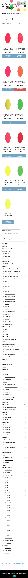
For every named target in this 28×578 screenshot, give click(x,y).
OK (14, 575)
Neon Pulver (8, 256)
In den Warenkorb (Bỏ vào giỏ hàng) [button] (8, 56)
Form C (8, 492)
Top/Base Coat (8, 419)
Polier (6, 334)
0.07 (9, 500)
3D (7, 477)
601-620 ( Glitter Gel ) (10, 311)
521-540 (7, 306)
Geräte (4, 359)
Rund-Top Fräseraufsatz (10, 354)
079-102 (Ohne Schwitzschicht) (12, 279)
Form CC (9, 502)
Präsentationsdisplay (8, 452)
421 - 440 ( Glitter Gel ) (10, 296)
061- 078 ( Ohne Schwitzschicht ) (12, 276)
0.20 (9, 515)
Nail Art (5, 382)
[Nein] (26, 574)
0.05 (9, 497)
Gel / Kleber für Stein (10, 263)
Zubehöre (5, 545)
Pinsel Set (7, 432)
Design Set (7, 392)
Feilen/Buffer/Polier (7, 326)
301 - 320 (7, 281)
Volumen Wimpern (9, 475)
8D (7, 490)
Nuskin (5, 437)
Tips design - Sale (9, 460)
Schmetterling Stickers (10, 407)
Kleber (6, 374)
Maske (4, 367)
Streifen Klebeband (9, 399)
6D (7, 485)
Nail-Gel (5, 412)
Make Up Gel (8, 417)
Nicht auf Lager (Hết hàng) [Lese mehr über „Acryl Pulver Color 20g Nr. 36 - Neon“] (20, 89)
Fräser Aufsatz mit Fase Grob (12, 349)
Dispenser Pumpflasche (10, 339)
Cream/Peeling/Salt (11, 447)
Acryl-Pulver (6, 243)
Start (4, 13)
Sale (4, 455)
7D (7, 487)
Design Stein (6, 261)
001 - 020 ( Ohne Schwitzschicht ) (12, 269)
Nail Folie (5, 402)
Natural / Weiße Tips (10, 377)
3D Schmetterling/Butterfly (11, 387)
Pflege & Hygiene (7, 440)
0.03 (9, 495)
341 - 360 (7, 286)
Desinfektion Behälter (10, 442)
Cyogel (4, 258)
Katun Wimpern (8, 470)
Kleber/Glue (7, 472)
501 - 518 (7, 304)
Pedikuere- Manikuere (10, 445)
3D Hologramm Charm (10, 384)
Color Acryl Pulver (11, 13)
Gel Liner (7, 319)
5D (7, 482)
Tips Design (8, 379)
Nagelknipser (8, 550)
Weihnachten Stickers (10, 409)
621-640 (7, 314)
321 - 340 (7, 284)
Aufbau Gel (7, 414)
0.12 (9, 510)
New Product (6, 435)
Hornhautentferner (11, 450)
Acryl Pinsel (7, 424)
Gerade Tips (8, 372)
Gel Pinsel (7, 429)
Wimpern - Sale (8, 462)
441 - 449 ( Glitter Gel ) (10, 299)
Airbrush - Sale (8, 457)
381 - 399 (7, 291)
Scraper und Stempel (10, 397)
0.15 (9, 513)
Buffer (6, 329)
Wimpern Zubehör (9, 540)
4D (7, 480)
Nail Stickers (6, 404)
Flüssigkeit (6, 341)
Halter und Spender (7, 364)
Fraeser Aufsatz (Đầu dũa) (9, 344)
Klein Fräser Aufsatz (9, 352)
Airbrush (5, 246)
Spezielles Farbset (9, 324)
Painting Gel (8, 321)
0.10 (9, 528)
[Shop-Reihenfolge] (11, 23)
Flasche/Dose (6, 336)
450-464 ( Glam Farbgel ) (10, 301)
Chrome (7, 389)
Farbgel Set (7, 316)
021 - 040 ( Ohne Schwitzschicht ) (12, 271)
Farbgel (5, 266)
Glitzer (4, 362)
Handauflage (8, 548)
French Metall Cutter (8, 357)
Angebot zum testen (8, 248)
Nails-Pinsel (6, 422)
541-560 (7, 309)
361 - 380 (7, 289)
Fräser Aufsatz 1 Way (10, 346)
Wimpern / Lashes (7, 467)
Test (4, 465)
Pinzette (9, 543)
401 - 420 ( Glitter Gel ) (10, 294)
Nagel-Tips (5, 369)
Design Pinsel (8, 427)
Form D (8, 517)
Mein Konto (5, 567)
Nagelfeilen (7, 331)
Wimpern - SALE (8, 538)
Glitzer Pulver (8, 253)
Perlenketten (8, 394)
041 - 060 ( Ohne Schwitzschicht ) (12, 274)
